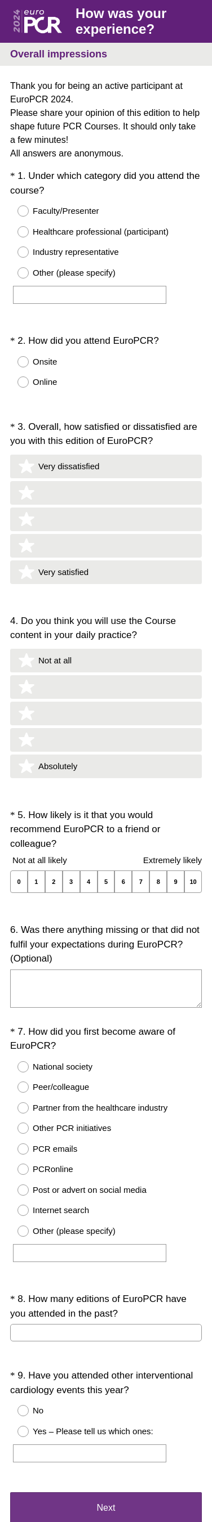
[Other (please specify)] (89, 295)
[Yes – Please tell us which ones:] (89, 1373)
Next (106, 1434)
